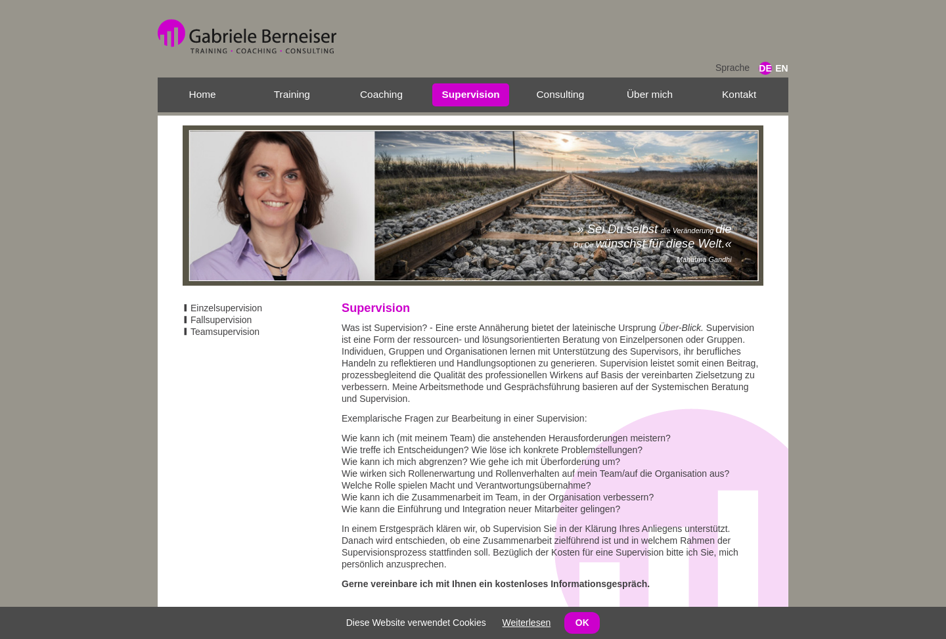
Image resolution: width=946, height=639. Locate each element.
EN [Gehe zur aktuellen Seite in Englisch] (781, 68)
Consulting (560, 94)
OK (582, 622)
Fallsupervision (221, 320)
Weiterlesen (527, 622)
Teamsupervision (225, 331)
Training (292, 94)
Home (202, 94)
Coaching (381, 94)
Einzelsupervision (226, 308)
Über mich (650, 94)
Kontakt (739, 94)
